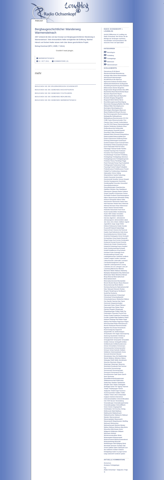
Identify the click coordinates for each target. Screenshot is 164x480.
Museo (121, 283)
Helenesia (125, 203)
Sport (105, 376)
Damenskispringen (123, 124)
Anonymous (107, 463)
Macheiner (107, 270)
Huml (119, 209)
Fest (112, 153)
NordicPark (107, 293)
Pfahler (117, 307)
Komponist (107, 242)
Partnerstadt (107, 307)
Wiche (126, 427)
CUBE (106, 120)
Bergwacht (107, 100)
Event (105, 146)
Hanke (122, 201)
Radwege (112, 319)
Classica (106, 122)
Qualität (111, 317)
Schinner (112, 342)
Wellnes (106, 427)
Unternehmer (119, 397)
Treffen (123, 392)
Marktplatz (107, 273)
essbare (115, 449)
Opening (114, 301)
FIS (119, 146)
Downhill (122, 130)
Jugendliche (107, 224)
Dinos (125, 126)
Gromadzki (107, 195)
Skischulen (113, 362)
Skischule (107, 362)
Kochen (118, 240)
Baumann (107, 94)
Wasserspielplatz (109, 419)
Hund (123, 209)
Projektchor (116, 315)
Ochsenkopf (107, 297)
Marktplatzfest (115, 273)
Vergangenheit (117, 407)
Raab (115, 317)
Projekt (111, 315)
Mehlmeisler (107, 275)
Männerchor (114, 268)
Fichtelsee (107, 161)
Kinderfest (107, 236)
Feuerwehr (117, 155)
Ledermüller (117, 260)
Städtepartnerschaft (110, 380)
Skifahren (111, 358)
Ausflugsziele (124, 83)
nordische (117, 453)
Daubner (106, 126)
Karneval (124, 230)
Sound (121, 372)
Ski (117, 356)
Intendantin (120, 216)
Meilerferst (119, 275)
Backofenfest (108, 92)
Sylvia (112, 386)
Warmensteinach (110, 64)
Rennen (106, 325)
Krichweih (122, 248)
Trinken (111, 394)
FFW (116, 146)
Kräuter (114, 244)
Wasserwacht (118, 419)
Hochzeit (116, 207)
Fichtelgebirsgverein (122, 159)
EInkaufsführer (119, 132)
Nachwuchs (113, 287)
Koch (114, 240)
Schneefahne (113, 346)
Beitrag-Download (41, 46)
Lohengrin (119, 266)
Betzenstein (107, 104)
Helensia (106, 205)
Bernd (121, 100)
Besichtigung (122, 102)
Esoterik (106, 142)
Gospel (106, 193)
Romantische (121, 327)
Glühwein (113, 189)
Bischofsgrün (109, 52)
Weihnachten (114, 423)
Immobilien (120, 214)
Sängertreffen (108, 331)
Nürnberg (106, 287)
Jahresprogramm (109, 220)
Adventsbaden (122, 75)
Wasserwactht (108, 421)
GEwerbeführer (108, 175)
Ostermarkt (107, 305)
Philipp (117, 311)
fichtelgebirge (108, 451)
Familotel (106, 151)
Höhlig (127, 197)
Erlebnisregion (114, 140)
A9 (114, 71)
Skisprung (121, 364)
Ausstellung (107, 85)
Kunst (122, 252)
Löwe (121, 254)
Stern (111, 384)
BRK (127, 90)
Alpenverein (107, 81)
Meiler (113, 275)
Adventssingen (116, 77)
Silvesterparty (108, 356)
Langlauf (111, 258)
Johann (116, 222)
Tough (117, 390)
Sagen (118, 333)
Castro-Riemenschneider (115, 120)
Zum (126, 447)
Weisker (122, 425)
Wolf (114, 443)
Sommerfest (107, 368)
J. (115, 218)
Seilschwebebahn (116, 352)
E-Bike (113, 132)
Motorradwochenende (110, 281)
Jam (105, 222)
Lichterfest (107, 266)
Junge (113, 224)
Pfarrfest (106, 309)
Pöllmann (122, 305)
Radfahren (121, 317)
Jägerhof (112, 218)
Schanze (116, 338)
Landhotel (119, 256)
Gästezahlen (107, 173)
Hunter (106, 214)
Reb (110, 321)
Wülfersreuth (108, 411)
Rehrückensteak (109, 323)
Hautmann (110, 203)
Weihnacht (107, 423)
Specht (124, 374)
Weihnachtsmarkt (109, 425)
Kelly (121, 232)
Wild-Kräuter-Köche (117, 429)
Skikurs (123, 358)
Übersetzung (108, 71)
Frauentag (107, 167)
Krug (118, 250)
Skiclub (106, 358)
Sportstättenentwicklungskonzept (114, 378)
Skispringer (114, 364)
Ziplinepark (121, 447)
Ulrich (116, 394)
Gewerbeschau (120, 187)
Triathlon (106, 394)
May (120, 273)
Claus (111, 122)
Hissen (106, 207)
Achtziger (106, 75)
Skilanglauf (107, 360)
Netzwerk (116, 289)
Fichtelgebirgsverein (110, 159)
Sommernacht (108, 370)
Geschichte (122, 181)
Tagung (120, 386)
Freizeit (126, 169)
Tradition (117, 392)
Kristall (106, 250)
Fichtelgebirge (110, 58)
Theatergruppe (113, 388)
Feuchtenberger (108, 155)
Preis (124, 313)
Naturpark (111, 289)
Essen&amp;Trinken (110, 144)
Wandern (106, 417)
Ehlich (112, 134)
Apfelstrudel (107, 83)
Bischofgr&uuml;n (118, 106)
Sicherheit (113, 354)
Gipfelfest (107, 189)
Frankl (123, 165)
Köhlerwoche (113, 226)
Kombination (125, 240)
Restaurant (112, 325)
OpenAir (109, 301)
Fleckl (105, 163)
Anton (124, 81)
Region (126, 321)
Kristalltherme (112, 250)
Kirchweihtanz (108, 238)
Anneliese (120, 81)
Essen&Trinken (123, 142)
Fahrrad (113, 148)
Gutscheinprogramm (123, 195)
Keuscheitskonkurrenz (110, 234)
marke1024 (110, 453)
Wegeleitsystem (117, 421)
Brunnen (123, 112)
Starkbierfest (121, 382)
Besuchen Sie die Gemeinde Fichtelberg (53, 93)
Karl (120, 230)
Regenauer (120, 321)
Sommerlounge (116, 368)
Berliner (117, 100)
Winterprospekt (117, 437)
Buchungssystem (112, 114)
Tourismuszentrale (109, 392)
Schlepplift (118, 342)
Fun (110, 171)
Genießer (115, 179)
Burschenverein (118, 118)
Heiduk (116, 203)
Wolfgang (119, 443)
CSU (126, 118)
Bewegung (114, 104)
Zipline (116, 447)
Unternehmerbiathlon (110, 399)
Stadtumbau (107, 382)
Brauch (118, 112)
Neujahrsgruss (113, 291)
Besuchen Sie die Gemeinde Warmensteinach (55, 100)
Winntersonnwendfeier (110, 435)
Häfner (106, 197)
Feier (117, 151)
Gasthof (115, 175)
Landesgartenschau (110, 256)
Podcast (39, 21)
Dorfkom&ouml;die (109, 128)
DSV (108, 124)
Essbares (112, 142)
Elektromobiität (108, 136)
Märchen (121, 268)
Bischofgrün (107, 108)
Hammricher (116, 201)
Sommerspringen (118, 370)
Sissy (114, 356)
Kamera (116, 230)
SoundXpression (109, 374)
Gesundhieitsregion (110, 187)
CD (124, 118)
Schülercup (121, 336)
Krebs (105, 248)
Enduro (106, 138)
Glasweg (114, 191)
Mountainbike (121, 281)
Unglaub (106, 397)
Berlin (112, 100)
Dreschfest (107, 132)
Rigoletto (106, 327)
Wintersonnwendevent (121, 439)
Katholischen (116, 232)
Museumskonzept (109, 285)
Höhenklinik (120, 197)
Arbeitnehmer (115, 83)
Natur (105, 289)
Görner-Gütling (116, 173)
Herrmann (113, 205)
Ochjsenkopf (121, 295)
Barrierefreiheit (120, 92)
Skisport (119, 362)
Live (114, 266)
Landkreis (125, 256)
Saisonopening (124, 333)
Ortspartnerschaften (116, 303)
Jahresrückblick (119, 220)
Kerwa (126, 232)
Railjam (120, 319)
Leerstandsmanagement (111, 262)
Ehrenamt (117, 134)
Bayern (120, 94)
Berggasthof (119, 98)
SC (113, 331)
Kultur (112, 252)
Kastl (110, 232)
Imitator (114, 214)
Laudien (116, 258)
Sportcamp (110, 376)
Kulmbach (107, 252)
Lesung (123, 264)
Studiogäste (121, 384)
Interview (106, 218)
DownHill (116, 130)
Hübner (119, 199)
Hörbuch (106, 199)
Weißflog (125, 421)
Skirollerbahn (123, 360)
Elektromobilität (117, 136)
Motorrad (110, 277)
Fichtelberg (109, 55)
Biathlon (120, 104)
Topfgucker (107, 390)
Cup (105, 124)
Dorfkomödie (119, 128)
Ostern (113, 305)
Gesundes (117, 183)
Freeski (112, 167)
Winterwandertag (109, 441)
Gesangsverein (113, 181)
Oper (119, 301)
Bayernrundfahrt (109, 96)
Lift (111, 266)
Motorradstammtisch (110, 279)
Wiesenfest (107, 429)
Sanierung (107, 336)
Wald (113, 411)
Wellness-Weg (119, 427)
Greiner (125, 193)
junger (120, 451)
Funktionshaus (115, 171)
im (117, 451)
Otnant (117, 305)
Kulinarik (122, 250)
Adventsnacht (108, 77)
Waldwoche (118, 415)
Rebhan (114, 321)
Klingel (106, 240)
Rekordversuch (123, 323)
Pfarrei (122, 307)
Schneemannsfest (119, 348)
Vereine (110, 407)
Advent (115, 75)
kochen (124, 451)
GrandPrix (112, 193)
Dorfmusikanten (108, 130)
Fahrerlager (107, 148)
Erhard (125, 138)
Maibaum (118, 270)
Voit (113, 409)
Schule (112, 350)
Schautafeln (125, 340)
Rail (117, 319)
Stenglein (106, 384)
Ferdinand (122, 151)
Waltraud (125, 415)
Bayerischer (113, 94)
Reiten (116, 323)
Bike (127, 104)
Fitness (112, 161)
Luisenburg (107, 268)
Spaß (115, 374)
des (105, 449)
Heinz (120, 203)
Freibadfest (123, 167)
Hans (126, 201)
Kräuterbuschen (122, 244)
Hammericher (108, 201)
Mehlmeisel (109, 61)
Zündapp (119, 445)
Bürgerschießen (117, 90)
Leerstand (124, 260)
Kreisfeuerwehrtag (113, 248)
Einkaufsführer (124, 134)
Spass (120, 374)
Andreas (113, 81)
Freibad (117, 167)
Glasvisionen (108, 191)
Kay (105, 468)
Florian (116, 163)
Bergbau (112, 98)
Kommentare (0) (61, 61)
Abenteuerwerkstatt (110, 73)
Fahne (122, 146)
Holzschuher (114, 209)
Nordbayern (122, 291)
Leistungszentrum (115, 264)
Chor (124, 120)
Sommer (123, 366)
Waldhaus (118, 411)
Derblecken (112, 126)
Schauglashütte (108, 340)
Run (114, 329)
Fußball (106, 171)
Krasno (119, 246)
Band (113, 92)
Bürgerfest (121, 88)
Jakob (126, 220)
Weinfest (117, 425)
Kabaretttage (120, 228)
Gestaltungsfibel (109, 183)
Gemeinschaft (108, 179)
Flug (120, 163)
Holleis (121, 207)
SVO (114, 333)
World (124, 443)
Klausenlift (124, 238)
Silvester (118, 354)
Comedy (115, 122)
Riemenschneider (121, 325)
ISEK (109, 214)
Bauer (126, 92)
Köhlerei (106, 226)
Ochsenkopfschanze (110, 299)
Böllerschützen (108, 88)
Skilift (112, 360)
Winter (120, 435)
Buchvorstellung (123, 114)
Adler (111, 75)
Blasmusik (123, 110)
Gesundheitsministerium (111, 185)
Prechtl (121, 313)
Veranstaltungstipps (110, 405)
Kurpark (117, 254)
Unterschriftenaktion (123, 399)
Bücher (115, 88)
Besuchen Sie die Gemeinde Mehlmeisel (53, 96)
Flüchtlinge (118, 161)
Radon (127, 317)
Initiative (113, 216)
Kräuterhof (107, 246)
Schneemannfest (109, 348)
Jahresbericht (121, 218)
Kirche (120, 236)
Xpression (113, 445)
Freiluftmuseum (119, 169)
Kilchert (120, 234)
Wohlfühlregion (108, 443)
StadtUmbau (120, 380)
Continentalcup (123, 122)
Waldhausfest (108, 413)
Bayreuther (123, 96)
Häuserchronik (112, 197)
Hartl (105, 203)
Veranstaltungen (109, 403)
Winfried (113, 433)
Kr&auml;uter (108, 244)
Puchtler (106, 317)
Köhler (122, 224)
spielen (123, 453)
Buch (105, 114)
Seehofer (117, 350)
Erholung (106, 140)
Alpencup (119, 79)
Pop (125, 311)
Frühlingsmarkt (108, 165)
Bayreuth (116, 96)
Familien (123, 148)
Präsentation (107, 313)
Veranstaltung (120, 401)
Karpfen (106, 232)
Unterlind (112, 397)
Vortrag (123, 409)
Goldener (125, 191)
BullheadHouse (117, 116)
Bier (124, 104)
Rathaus (106, 321)
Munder (111, 283)
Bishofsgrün (115, 110)
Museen (116, 283)
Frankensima (117, 165)
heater (114, 451)
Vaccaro (112, 401)
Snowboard (114, 366)
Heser (118, 205)
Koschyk (123, 242)
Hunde (106, 212)
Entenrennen (112, 138)
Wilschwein (107, 433)
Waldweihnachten (109, 415)
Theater (106, 388)
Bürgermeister (108, 90)
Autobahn (126, 85)
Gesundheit (123, 183)
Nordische (114, 293)
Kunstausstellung (109, 254)
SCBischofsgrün (119, 331)
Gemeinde (112, 177)
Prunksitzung (124, 315)
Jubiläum (121, 222)
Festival (116, 153)
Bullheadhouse (108, 118)
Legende (121, 262)
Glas (117, 189)
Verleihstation (108, 409)
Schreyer (106, 350)
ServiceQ (106, 354)
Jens (112, 222)
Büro (124, 90)
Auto (121, 85)
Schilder (106, 342)
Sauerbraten (114, 336)
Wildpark (121, 431)
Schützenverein (108, 338)
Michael (124, 275)
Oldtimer (126, 299)
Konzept (113, 242)
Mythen (121, 285)
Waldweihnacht (117, 413)
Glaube (120, 191)
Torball (113, 390)
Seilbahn (122, 350)
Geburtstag (121, 175)
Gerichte (106, 181)
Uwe (105, 401)
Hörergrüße (112, 199)
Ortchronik (107, 303)
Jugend (127, 222)
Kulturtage (117, 252)
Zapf (124, 445)
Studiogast (107, 386)
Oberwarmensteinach (110, 295)
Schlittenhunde (108, 344)
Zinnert (106, 447)
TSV (116, 386)
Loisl (123, 266)
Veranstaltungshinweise (121, 403)
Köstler (119, 226)
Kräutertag (114, 246)
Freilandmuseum (109, 169)
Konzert (118, 242)
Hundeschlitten (112, 212)
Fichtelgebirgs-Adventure (120, 157)
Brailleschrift (112, 112)
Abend (118, 71)
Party (113, 307)
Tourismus (122, 390)
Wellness (112, 427)
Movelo (106, 283)
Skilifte (116, 360)
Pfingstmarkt (119, 309)
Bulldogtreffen (108, 116)
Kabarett (113, 228)
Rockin (115, 327)
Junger (118, 224)
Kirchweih (126, 236)
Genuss (121, 179)
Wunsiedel (107, 445)
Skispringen (107, 364)
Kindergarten (114, 236)
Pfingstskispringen (109, 311)
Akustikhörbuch (108, 79)
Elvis (124, 136)
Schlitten (124, 342)
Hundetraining (122, 212)
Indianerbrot (107, 216)
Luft (126, 266)
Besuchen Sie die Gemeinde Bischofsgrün (54, 90)
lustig (105, 453)
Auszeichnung (115, 85)
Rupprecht (119, 329)
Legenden (107, 264)
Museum (125, 283)
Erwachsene (122, 140)
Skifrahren (118, 358)
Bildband (106, 106)
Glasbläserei (123, 189)
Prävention (115, 313)
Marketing (124, 270)
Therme (120, 388)
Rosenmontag (108, 329)
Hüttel (123, 199)
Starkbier (114, 382)
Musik (116, 285)
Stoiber (116, 384)
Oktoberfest (120, 299)
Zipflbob (111, 447)
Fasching (112, 151)
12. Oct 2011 (44, 61)
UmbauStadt (122, 394)
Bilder (111, 106)
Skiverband (107, 366)
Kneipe (110, 240)
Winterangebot (108, 437)
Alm (114, 79)
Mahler (113, 270)
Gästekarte (124, 171)
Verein (106, 407)
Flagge (124, 161)
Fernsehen (107, 153)
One (105, 301)
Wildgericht (107, 431)
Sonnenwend (115, 372)
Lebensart (123, 258)
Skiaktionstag (122, 356)
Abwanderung (120, 73)
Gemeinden (119, 177)
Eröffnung (120, 138)
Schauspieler (117, 340)
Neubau (122, 289)
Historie (110, 207)
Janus (108, 222)
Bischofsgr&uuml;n (117, 108)
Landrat (106, 258)
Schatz (121, 338)
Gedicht (106, 177)
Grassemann (119, 193)
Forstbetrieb (125, 163)
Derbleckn (120, 126)
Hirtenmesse (124, 205)
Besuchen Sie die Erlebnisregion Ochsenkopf (56, 86)
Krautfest (124, 246)
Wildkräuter (114, 431)
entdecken (109, 449)
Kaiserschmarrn (108, 230)
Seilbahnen (107, 352)
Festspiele (122, 153)
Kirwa (114, 238)
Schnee (106, 346)
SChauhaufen (108, 333)
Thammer (125, 386)
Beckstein (107, 98)
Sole (119, 366)
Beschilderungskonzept (111, 102)
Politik (121, 311)
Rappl (125, 319)
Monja (106, 277)
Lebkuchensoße (109, 260)
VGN (108, 401)
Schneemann (121, 346)
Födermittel (111, 146)
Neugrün (106, 291)
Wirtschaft (117, 441)
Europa (125, 144)
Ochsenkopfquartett (117, 297)
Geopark (126, 179)
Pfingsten (112, 309)
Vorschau (118, 409)
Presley (106, 315)
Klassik (118, 238)
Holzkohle (107, 209)
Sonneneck (107, 372)
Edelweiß (106, 134)
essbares (121, 449)
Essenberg (119, 144)
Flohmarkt (111, 163)
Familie (118, 148)
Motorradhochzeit (119, 277)
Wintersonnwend (109, 439)
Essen (117, 142)
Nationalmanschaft (122, 287)
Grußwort (113, 195)
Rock (111, 327)
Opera (123, 301)
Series (124, 352)
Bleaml (106, 112)
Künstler (124, 226)
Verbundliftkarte (121, 405)
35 (112, 71)
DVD (111, 124)
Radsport (106, 319)
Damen (115, 124)
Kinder (124, 234)
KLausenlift (107, 228)
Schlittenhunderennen (119, 344)
